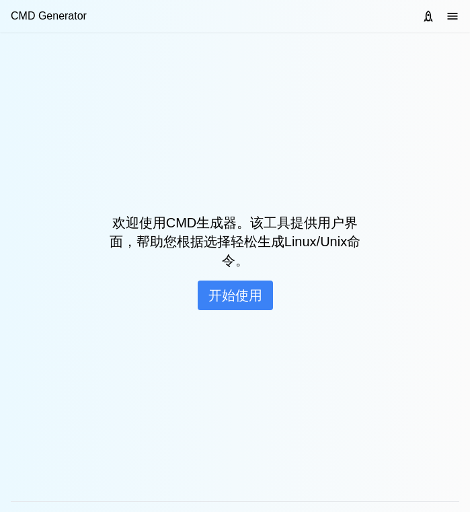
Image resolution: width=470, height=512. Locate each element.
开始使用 (235, 295)
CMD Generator (49, 16)
